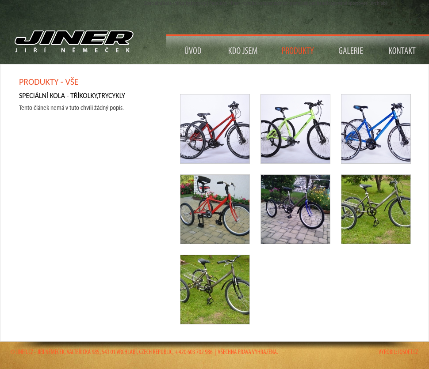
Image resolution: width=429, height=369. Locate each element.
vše (71, 81)
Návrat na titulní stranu (77, 42)
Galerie (351, 49)
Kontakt (402, 49)
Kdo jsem (243, 49)
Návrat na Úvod (193, 49)
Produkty (298, 49)
